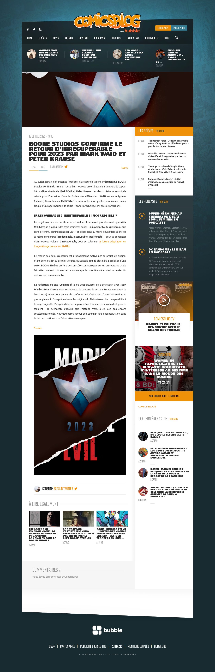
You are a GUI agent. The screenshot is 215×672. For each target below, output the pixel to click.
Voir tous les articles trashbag (164, 396)
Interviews (133, 40)
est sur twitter (65, 489)
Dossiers (116, 40)
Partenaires (67, 650)
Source (38, 328)
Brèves (43, 40)
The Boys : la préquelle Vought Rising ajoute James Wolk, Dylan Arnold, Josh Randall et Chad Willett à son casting (162, 169)
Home (30, 40)
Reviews (83, 40)
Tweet (124, 167)
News (56, 40)
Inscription (179, 28)
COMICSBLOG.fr (147, 406)
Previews (99, 40)
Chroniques (151, 40)
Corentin (44, 489)
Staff (52, 650)
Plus (166, 40)
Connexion (163, 28)
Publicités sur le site (93, 650)
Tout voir (160, 131)
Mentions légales (138, 650)
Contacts (116, 650)
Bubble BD (160, 650)
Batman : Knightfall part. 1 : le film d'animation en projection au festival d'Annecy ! (161, 181)
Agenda (69, 40)
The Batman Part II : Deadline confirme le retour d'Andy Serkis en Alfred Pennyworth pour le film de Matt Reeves (163, 143)
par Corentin (58, 166)
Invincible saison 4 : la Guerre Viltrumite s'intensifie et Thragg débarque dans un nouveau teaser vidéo (162, 156)
